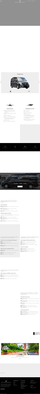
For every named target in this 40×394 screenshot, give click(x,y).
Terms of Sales (15, 385)
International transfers (24, 385)
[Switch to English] (37, 1)
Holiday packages (23, 386)
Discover (20, 358)
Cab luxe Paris (22, 388)
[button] (1, 82)
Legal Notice (2, 393)
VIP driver (22, 387)
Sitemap (5, 393)
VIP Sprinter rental (20, 74)
